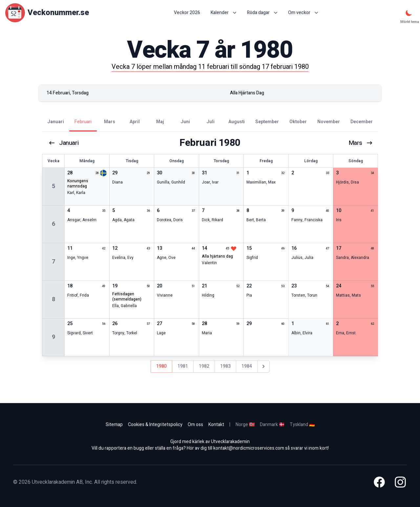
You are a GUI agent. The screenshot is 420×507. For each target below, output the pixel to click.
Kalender (224, 12)
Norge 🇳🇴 (245, 424)
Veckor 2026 (187, 13)
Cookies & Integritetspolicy (155, 424)
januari (64, 142)
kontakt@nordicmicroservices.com (248, 448)
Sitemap (114, 424)
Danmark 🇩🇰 (272, 424)
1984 (247, 366)
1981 (183, 366)
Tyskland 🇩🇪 (302, 424)
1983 (225, 366)
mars (360, 142)
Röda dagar (262, 12)
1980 (161, 366)
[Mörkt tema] (409, 13)
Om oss (195, 424)
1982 (204, 366)
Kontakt (216, 424)
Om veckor (303, 12)
